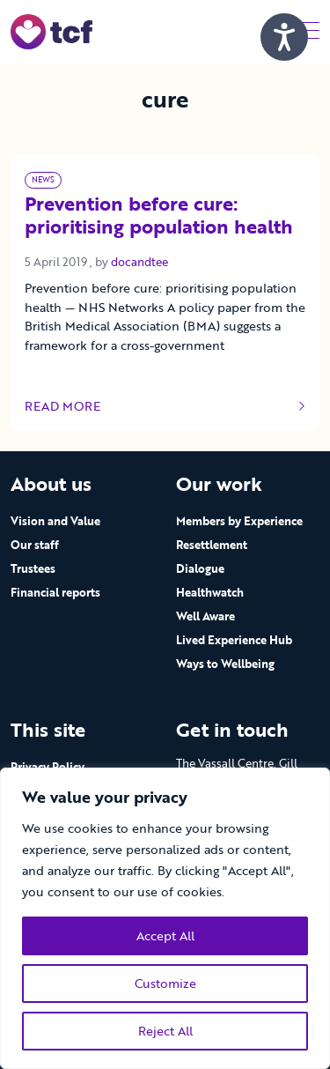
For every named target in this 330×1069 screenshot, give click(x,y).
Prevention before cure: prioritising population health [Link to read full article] (159, 216)
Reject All (165, 1030)
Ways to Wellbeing (225, 664)
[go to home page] (51, 30)
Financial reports (55, 592)
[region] (165, 918)
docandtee (139, 262)
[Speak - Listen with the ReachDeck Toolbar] (284, 37)
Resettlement (211, 545)
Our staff (35, 545)
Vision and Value (55, 521)
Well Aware (205, 616)
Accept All (165, 935)
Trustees (33, 568)
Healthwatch (210, 592)
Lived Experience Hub (234, 640)
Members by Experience (239, 521)
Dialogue (200, 568)
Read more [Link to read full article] (165, 406)
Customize (165, 983)
